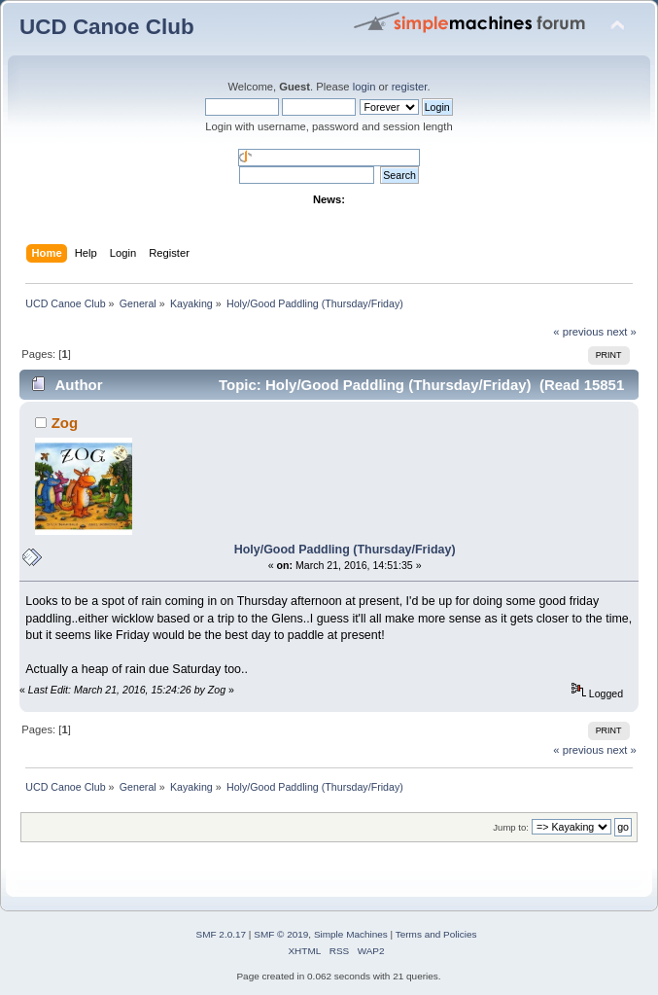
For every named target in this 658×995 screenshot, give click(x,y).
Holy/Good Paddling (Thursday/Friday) (345, 549)
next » (621, 332)
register (410, 86)
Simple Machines (351, 934)
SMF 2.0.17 (221, 934)
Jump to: (511, 827)
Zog (65, 422)
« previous (578, 332)
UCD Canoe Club (106, 27)
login (364, 86)
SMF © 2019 (281, 934)
